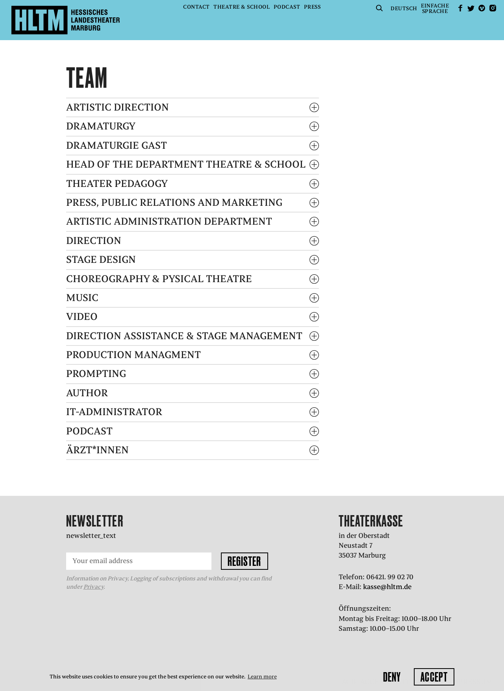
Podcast (287, 7)
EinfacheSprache (435, 8)
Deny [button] (392, 677)
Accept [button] (434, 677)
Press (312, 7)
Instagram (492, 8)
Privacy (93, 586)
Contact (196, 7)
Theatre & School (241, 7)
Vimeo (481, 8)
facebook (460, 8)
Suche (379, 8)
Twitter (470, 8)
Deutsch (404, 8)
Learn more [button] (262, 676)
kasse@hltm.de (387, 586)
